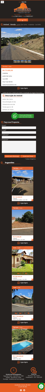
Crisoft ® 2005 (22, 387)
